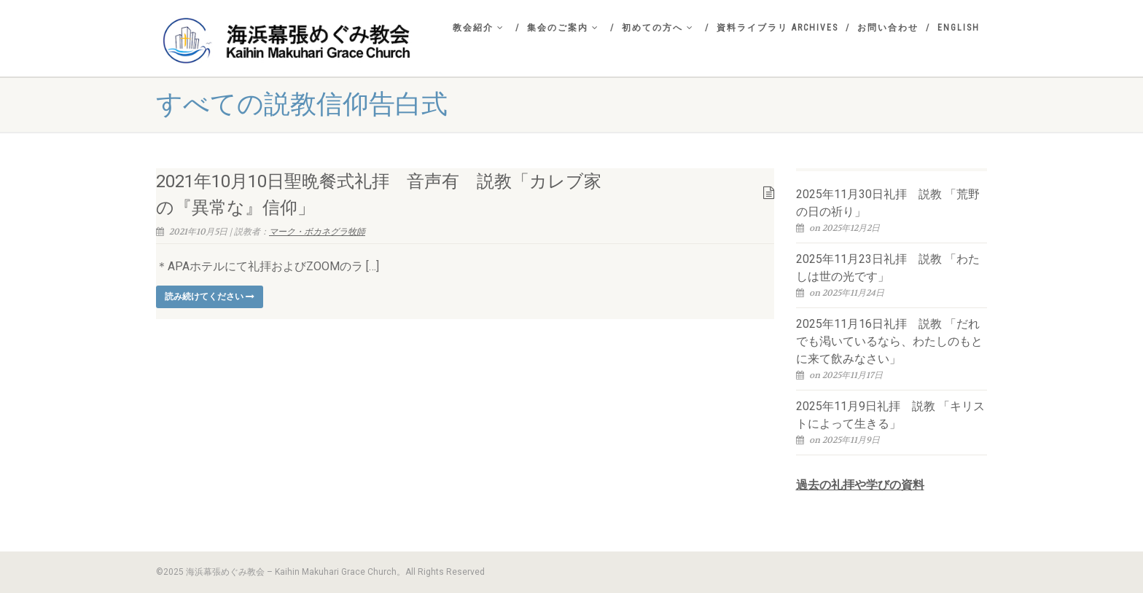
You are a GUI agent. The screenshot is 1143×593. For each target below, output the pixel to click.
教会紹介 (478, 28)
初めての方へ (658, 28)
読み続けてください (209, 296)
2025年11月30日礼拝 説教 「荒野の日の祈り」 (888, 203)
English (958, 28)
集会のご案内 (563, 28)
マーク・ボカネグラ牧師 (317, 231)
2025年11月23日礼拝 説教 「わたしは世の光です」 (888, 267)
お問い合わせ (887, 28)
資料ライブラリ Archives (777, 28)
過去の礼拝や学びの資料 (860, 485)
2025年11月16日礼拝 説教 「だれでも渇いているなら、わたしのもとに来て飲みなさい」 (889, 341)
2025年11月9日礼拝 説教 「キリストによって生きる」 (890, 415)
